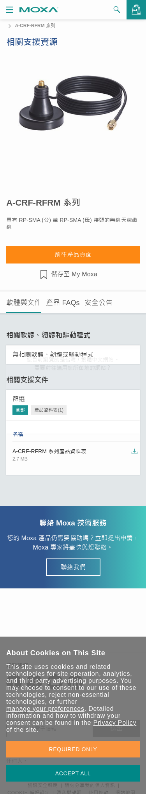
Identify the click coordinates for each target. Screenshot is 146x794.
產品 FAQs (62, 303)
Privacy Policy (114, 722)
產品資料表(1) (48, 410)
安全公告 (98, 303)
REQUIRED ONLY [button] (73, 749)
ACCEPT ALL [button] (73, 773)
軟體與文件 (23, 303)
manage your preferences (45, 708)
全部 (20, 410)
